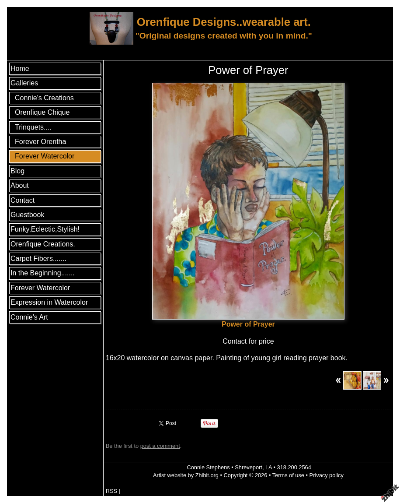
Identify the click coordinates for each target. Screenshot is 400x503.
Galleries (24, 83)
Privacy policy (327, 475)
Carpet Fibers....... (38, 258)
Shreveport (248, 467)
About (19, 185)
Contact (22, 200)
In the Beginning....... (42, 273)
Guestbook (27, 214)
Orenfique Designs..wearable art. (224, 22)
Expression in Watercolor (49, 302)
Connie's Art (29, 317)
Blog (17, 171)
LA (268, 467)
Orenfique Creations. (42, 244)
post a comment (160, 446)
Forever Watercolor (40, 288)
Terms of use (288, 475)
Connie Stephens (208, 467)
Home (19, 68)
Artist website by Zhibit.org (186, 475)
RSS (111, 491)
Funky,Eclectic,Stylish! (45, 229)
